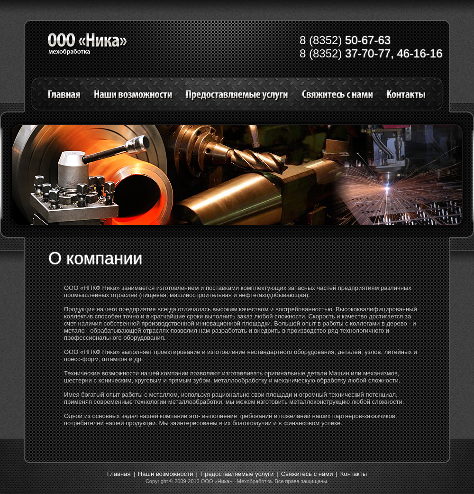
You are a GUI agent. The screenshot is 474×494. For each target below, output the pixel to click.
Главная (118, 473)
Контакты (353, 473)
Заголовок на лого (88, 44)
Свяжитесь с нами (307, 473)
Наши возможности (165, 473)
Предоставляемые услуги (237, 473)
